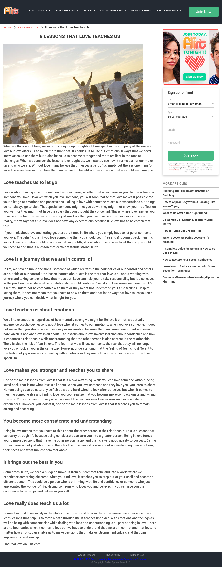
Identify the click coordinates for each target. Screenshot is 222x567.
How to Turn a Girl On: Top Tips (182, 231)
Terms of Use (137, 554)
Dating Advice (37, 10)
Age (170, 112)
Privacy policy (176, 166)
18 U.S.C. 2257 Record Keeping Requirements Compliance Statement (111, 559)
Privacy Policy (112, 554)
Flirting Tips (65, 10)
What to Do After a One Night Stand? (185, 213)
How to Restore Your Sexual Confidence (187, 259)
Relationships (168, 10)
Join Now (203, 12)
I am (170, 99)
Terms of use (174, 170)
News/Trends (141, 10)
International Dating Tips (103, 10)
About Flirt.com (86, 554)
